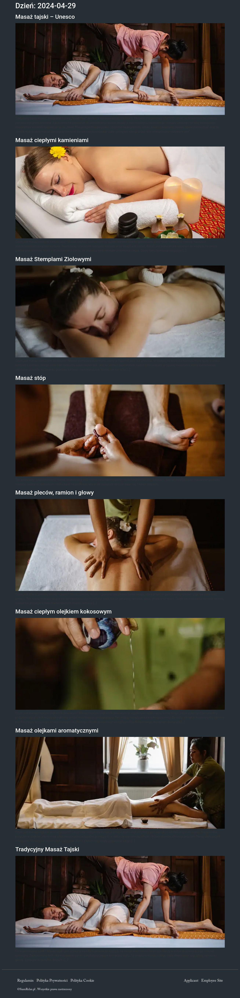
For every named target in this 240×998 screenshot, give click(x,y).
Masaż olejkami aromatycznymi (56, 730)
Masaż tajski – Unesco (45, 16)
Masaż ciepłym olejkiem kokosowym (63, 611)
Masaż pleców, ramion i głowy (54, 492)
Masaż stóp (30, 377)
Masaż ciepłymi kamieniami (52, 140)
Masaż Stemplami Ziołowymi (53, 259)
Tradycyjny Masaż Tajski (47, 849)
